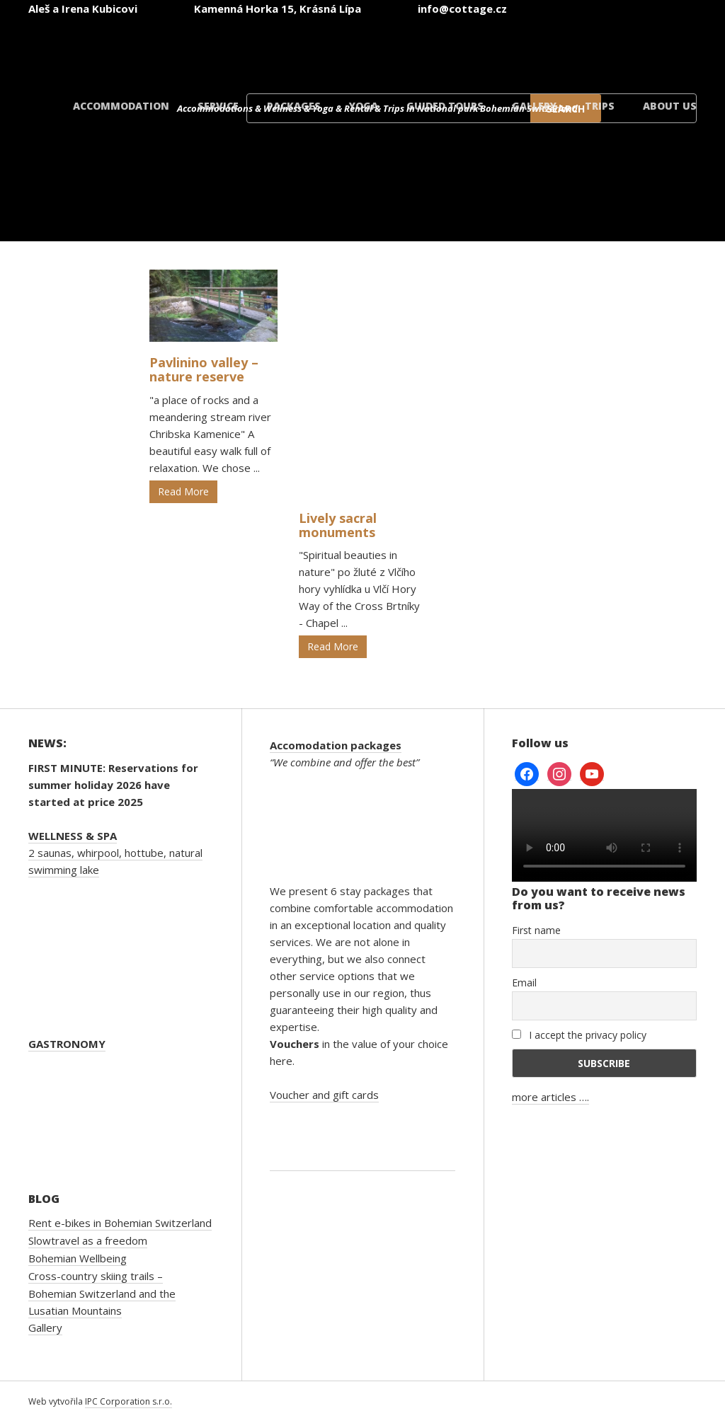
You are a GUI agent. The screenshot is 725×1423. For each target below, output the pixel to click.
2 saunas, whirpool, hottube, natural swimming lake (115, 853)
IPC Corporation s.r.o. (128, 1401)
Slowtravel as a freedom (87, 1240)
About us (670, 106)
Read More (183, 491)
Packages (294, 106)
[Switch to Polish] (563, 48)
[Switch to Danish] (648, 48)
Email (524, 982)
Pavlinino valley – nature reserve (203, 369)
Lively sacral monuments (338, 525)
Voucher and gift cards (324, 1095)
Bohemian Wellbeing (77, 1258)
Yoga (363, 106)
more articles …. (550, 1097)
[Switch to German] (478, 48)
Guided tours (445, 106)
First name (536, 930)
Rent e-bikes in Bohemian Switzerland (120, 1223)
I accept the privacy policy (579, 1035)
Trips (600, 106)
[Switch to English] (393, 48)
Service (218, 106)
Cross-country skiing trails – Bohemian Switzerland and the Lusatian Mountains (102, 1293)
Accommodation (121, 106)
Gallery (534, 106)
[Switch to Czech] (308, 48)
